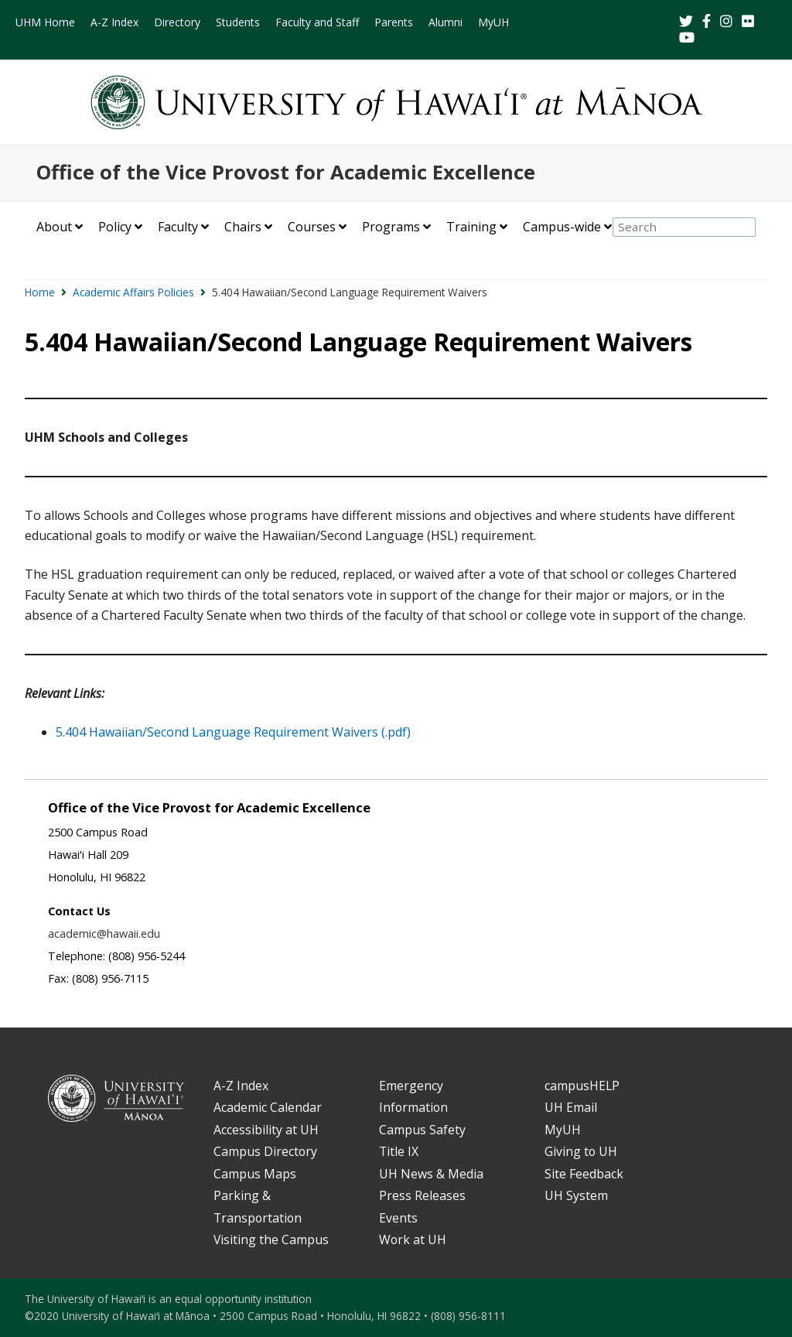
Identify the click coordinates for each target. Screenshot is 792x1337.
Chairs (242, 226)
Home (40, 292)
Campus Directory (265, 1151)
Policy (114, 226)
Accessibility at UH (266, 1129)
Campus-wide (562, 226)
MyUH (493, 22)
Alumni (445, 22)
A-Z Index (114, 22)
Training (471, 226)
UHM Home (45, 22)
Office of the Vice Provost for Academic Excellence (285, 172)
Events (398, 1217)
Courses (312, 226)
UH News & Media (431, 1173)
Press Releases (422, 1195)
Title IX (398, 1151)
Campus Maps (254, 1173)
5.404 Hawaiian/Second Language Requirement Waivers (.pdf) (233, 731)
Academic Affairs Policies (133, 292)
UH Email (570, 1107)
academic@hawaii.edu (104, 933)
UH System (576, 1195)
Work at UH (412, 1239)
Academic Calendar (267, 1107)
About (54, 226)
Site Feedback (583, 1173)
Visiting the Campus (271, 1239)
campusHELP (582, 1085)
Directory (177, 22)
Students (238, 22)
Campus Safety (422, 1129)
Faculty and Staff (317, 22)
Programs (391, 226)
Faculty (178, 226)
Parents (393, 22)
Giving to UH (580, 1151)
